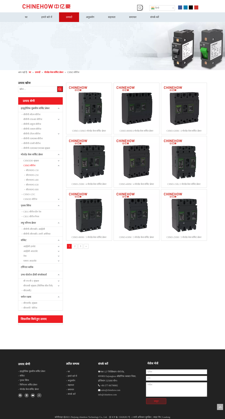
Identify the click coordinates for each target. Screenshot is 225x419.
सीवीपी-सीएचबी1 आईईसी (34, 229)
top (220, 407)
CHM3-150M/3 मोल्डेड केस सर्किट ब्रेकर (89, 131)
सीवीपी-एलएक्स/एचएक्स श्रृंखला (36, 148)
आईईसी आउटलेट (30, 251)
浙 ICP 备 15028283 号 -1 (121, 415)
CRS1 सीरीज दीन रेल (32, 211)
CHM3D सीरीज (30, 199)
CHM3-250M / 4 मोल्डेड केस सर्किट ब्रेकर (89, 184)
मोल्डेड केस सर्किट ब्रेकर (32, 154)
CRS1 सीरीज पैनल (31, 216)
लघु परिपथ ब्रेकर (28, 222)
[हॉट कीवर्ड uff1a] (140, 8)
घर (69, 371)
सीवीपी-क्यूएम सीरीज (32, 124)
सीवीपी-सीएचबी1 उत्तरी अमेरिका (37, 233)
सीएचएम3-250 (32, 175)
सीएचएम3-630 (32, 184)
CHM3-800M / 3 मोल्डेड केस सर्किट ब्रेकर (89, 237)
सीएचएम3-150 (32, 170)
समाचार (71, 389)
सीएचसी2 (27, 290)
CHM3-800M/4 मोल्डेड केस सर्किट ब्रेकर (136, 131)
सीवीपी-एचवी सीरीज (31, 143)
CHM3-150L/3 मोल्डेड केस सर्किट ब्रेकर (184, 184)
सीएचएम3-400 (32, 179)
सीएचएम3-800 (32, 189)
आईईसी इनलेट (29, 246)
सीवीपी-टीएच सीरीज (31, 133)
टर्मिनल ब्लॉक (27, 266)
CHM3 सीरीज (29, 165)
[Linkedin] (186, 7)
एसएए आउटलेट (29, 260)
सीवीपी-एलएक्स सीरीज (33, 138)
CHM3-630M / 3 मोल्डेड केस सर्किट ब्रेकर (136, 237)
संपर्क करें (72, 394)
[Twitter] (191, 7)
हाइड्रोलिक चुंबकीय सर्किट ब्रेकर (35, 108)
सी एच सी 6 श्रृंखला (31, 280)
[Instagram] (39, 395)
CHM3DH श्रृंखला (31, 160)
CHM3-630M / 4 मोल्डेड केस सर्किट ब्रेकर (184, 131)
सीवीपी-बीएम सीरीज (31, 114)
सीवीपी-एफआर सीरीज (32, 119)
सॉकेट (23, 239)
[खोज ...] (37, 89)
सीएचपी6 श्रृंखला (30, 303)
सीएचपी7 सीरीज (30, 307)
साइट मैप (157, 415)
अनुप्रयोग (71, 380)
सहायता (71, 385)
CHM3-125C (29, 194)
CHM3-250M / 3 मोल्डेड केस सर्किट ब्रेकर (184, 237)
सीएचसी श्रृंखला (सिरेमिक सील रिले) (38, 285)
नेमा (25, 256)
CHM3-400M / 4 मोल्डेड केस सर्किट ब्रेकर (136, 184)
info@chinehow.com (107, 394)
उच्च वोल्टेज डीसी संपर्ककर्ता (34, 274)
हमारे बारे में (72, 376)
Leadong (166, 415)
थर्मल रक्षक (26, 296)
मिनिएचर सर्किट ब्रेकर (28, 384)
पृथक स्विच (26, 205)
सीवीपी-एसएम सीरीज (32, 128)
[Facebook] (180, 7)
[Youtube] (196, 7)
